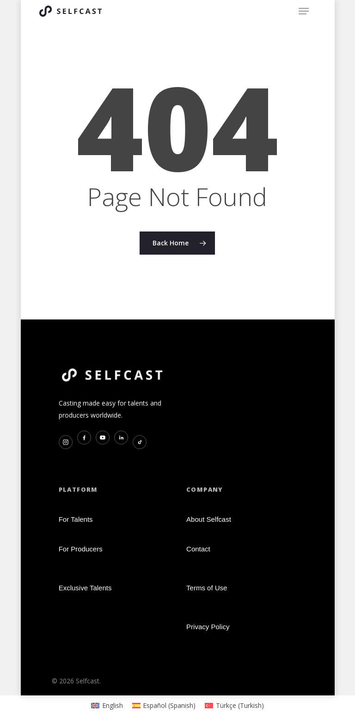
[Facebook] (84, 437)
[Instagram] (66, 442)
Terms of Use (206, 588)
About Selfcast (208, 519)
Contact (198, 549)
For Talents (76, 519)
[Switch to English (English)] (107, 706)
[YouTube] (103, 437)
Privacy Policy (207, 627)
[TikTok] (140, 442)
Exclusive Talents (85, 588)
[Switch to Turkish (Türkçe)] (234, 706)
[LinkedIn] (121, 437)
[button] (304, 11)
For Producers (81, 549)
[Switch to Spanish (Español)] (164, 706)
